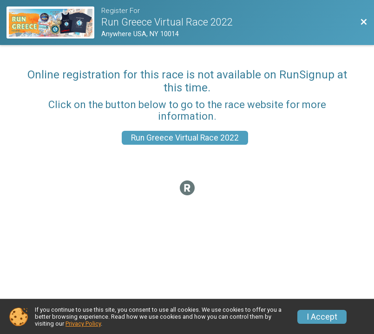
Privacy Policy (83, 323)
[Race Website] (54, 22)
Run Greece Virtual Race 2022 (185, 137)
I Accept (322, 316)
